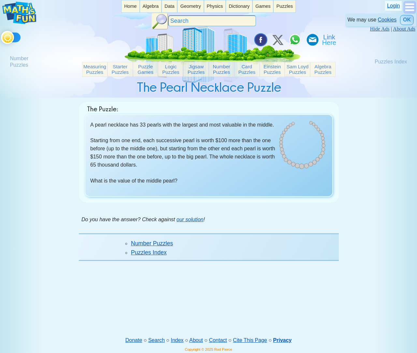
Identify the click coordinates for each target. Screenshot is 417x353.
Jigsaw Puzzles (196, 69)
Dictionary (239, 6)
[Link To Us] (330, 40)
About (196, 340)
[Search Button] (159, 21)
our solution (190, 219)
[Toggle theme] (2, 36)
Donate (133, 340)
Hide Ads (380, 29)
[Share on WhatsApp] (295, 40)
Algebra (150, 6)
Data (169, 6)
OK (407, 19)
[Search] (212, 21)
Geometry (190, 6)
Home (130, 6)
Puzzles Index (149, 252)
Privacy (282, 340)
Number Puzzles (221, 69)
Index (177, 340)
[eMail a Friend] (312, 40)
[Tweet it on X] (277, 40)
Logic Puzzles (171, 69)
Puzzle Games (145, 69)
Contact (218, 340)
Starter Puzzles (120, 69)
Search (156, 340)
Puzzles (284, 6)
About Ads (404, 29)
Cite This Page (250, 340)
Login (393, 5)
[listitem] (130, 6)
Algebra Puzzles (323, 69)
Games (262, 6)
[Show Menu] (409, 12)
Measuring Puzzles (94, 69)
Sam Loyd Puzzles (298, 69)
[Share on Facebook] (260, 40)
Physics (215, 6)
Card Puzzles (246, 69)
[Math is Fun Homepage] (19, 22)
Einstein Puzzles (272, 69)
